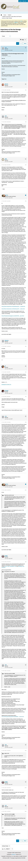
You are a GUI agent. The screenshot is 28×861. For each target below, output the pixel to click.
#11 (25, 561)
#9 (25, 422)
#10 (25, 490)
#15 (25, 811)
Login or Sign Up (23, 1)
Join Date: (7, 50)
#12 (25, 670)
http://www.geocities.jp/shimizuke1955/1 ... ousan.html (13, 716)
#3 (25, 121)
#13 (25, 750)
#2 (25, 90)
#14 (25, 787)
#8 (25, 396)
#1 (25, 53)
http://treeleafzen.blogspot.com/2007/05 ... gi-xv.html (13, 315)
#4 (25, 164)
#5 (25, 201)
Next (25, 43)
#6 (25, 346)
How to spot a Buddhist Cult (10, 566)
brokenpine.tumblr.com (6, 384)
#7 (25, 372)
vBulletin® (14, 854)
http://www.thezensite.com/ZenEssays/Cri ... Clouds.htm (13, 306)
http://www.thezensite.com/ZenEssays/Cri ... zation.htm (13, 308)
